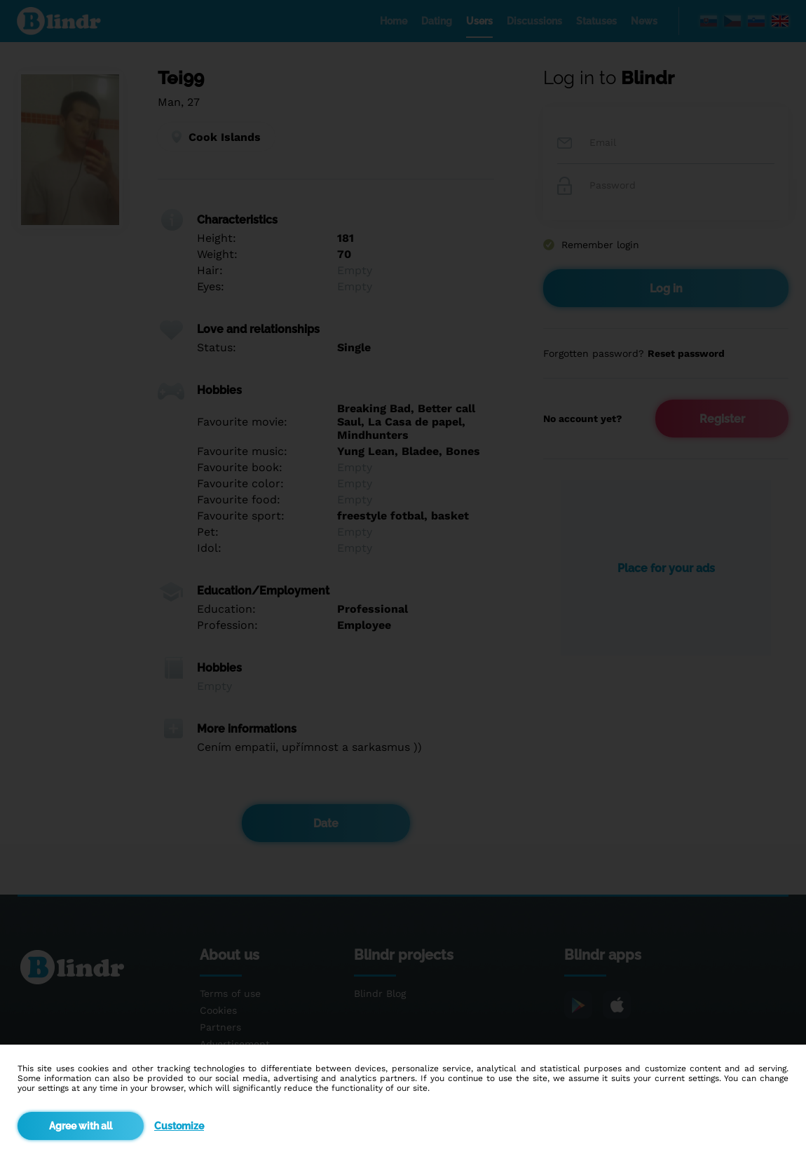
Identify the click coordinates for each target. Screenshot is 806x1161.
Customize (179, 1126)
